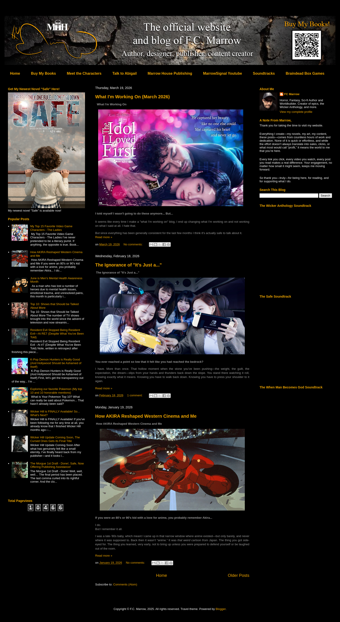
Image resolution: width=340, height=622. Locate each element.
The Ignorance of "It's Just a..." (128, 264)
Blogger (221, 609)
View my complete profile (296, 112)
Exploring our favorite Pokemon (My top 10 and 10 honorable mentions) (56, 390)
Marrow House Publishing (170, 73)
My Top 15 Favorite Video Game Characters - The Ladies (51, 228)
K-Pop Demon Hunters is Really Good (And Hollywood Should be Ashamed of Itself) (55, 363)
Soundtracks (264, 73)
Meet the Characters (84, 73)
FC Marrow (291, 94)
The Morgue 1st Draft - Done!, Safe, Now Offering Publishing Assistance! (57, 465)
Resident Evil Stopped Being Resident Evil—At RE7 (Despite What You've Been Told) (57, 333)
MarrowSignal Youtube (222, 73)
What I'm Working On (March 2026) (132, 96)
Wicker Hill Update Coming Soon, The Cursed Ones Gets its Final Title (55, 439)
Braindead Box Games (305, 73)
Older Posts (238, 575)
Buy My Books (43, 73)
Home (15, 73)
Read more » (103, 237)
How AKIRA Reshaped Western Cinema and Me (146, 416)
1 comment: (135, 395)
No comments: (133, 244)
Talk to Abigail (124, 73)
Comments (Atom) (125, 584)
